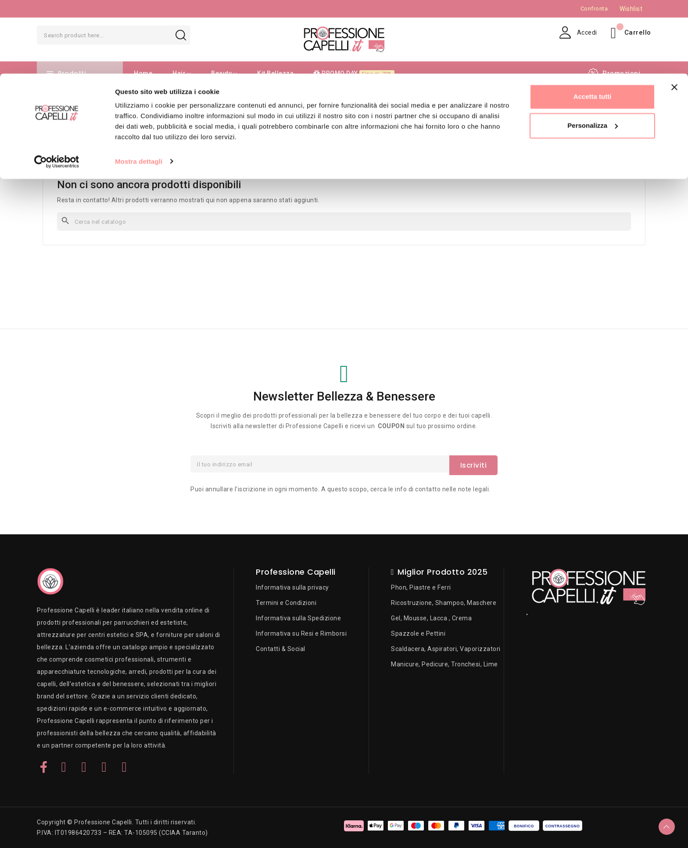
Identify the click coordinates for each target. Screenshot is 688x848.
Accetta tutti (592, 23)
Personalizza (592, 52)
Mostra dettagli (138, 87)
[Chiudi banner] (674, 14)
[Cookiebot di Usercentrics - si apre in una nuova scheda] (56, 87)
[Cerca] (344, 221)
